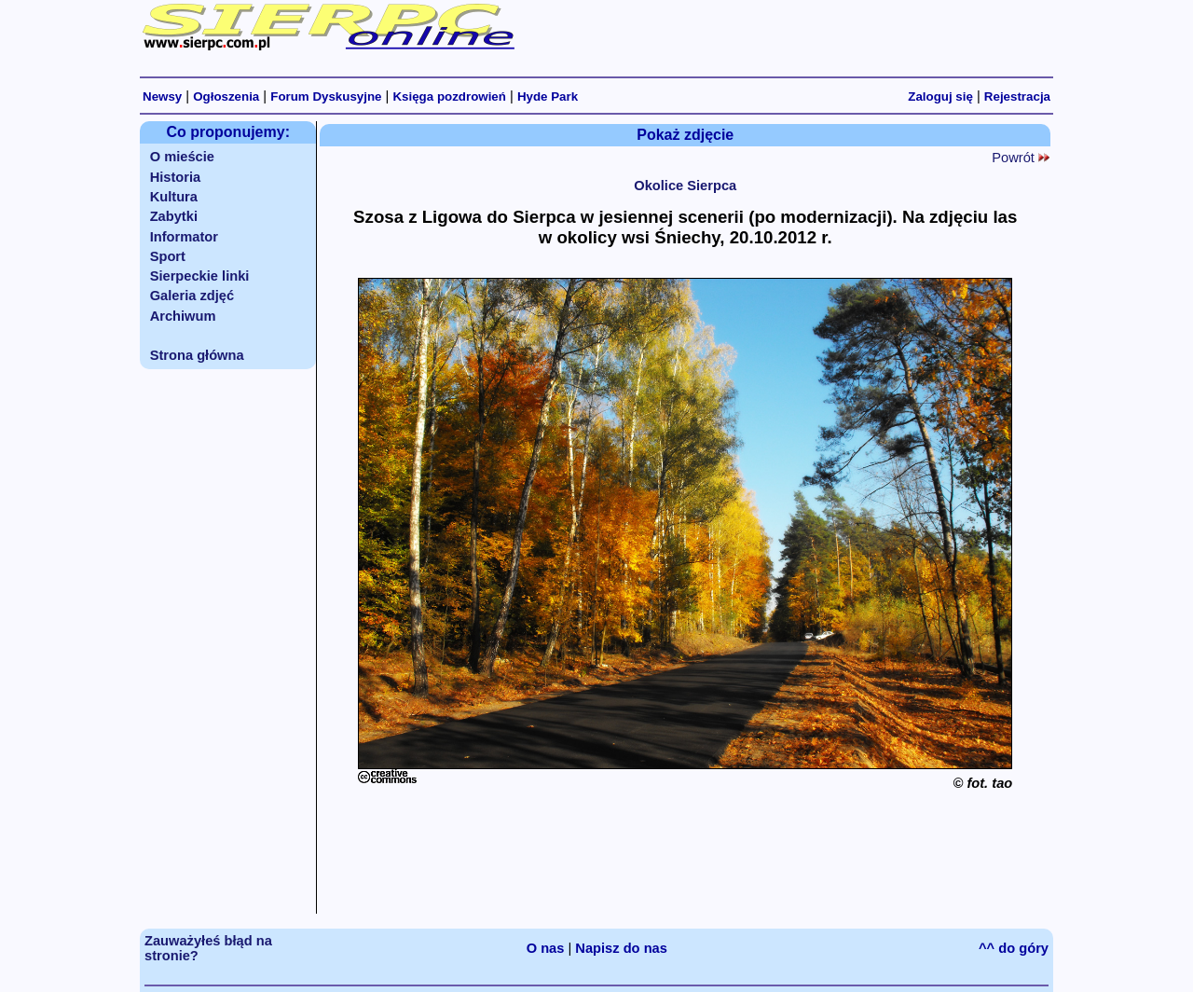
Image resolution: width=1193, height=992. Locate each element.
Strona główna (197, 355)
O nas (546, 948)
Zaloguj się (940, 96)
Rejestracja (1017, 96)
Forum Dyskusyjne (325, 96)
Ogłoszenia (226, 96)
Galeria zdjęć (192, 295)
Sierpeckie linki (200, 276)
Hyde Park (547, 96)
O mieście (182, 156)
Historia (175, 177)
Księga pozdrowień (448, 96)
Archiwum (183, 316)
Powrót (1020, 157)
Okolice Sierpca (685, 185)
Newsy (162, 96)
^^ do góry (1014, 948)
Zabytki (174, 216)
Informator (184, 236)
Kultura (174, 196)
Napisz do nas (621, 948)
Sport (167, 256)
